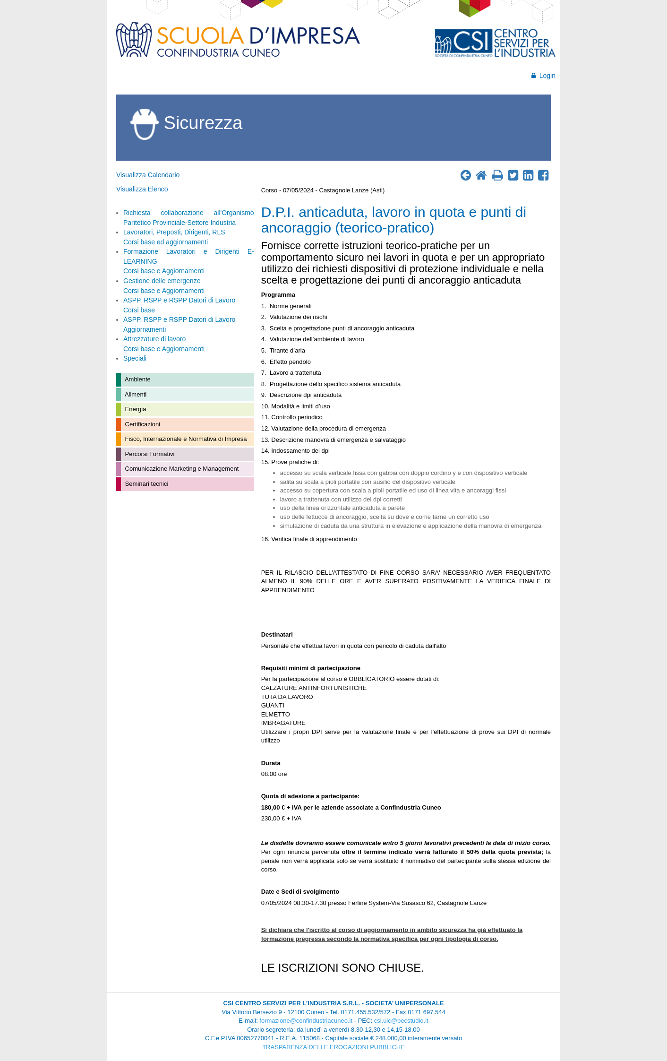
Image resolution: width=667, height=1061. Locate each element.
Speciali (134, 358)
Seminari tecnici (145, 483)
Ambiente (137, 379)
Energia (134, 409)
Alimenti (134, 394)
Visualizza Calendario (148, 175)
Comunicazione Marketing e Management (181, 468)
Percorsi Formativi (148, 453)
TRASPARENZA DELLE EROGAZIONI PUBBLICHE (333, 1047)
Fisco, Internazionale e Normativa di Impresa (185, 438)
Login (543, 75)
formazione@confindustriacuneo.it (305, 1020)
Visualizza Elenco (142, 189)
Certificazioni (141, 424)
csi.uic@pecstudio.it (401, 1020)
